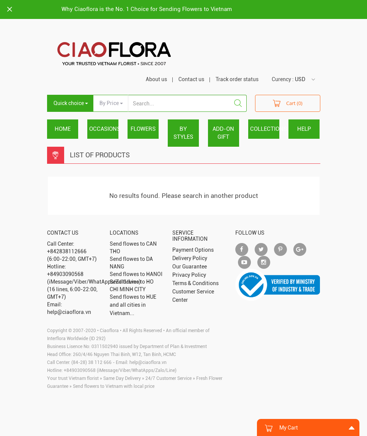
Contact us (191, 79)
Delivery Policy (189, 258)
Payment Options (193, 250)
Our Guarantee (189, 266)
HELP (304, 128)
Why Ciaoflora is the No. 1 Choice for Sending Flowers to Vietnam (146, 9)
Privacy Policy (189, 275)
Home (63, 128)
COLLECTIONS (264, 128)
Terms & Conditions (195, 283)
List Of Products (100, 155)
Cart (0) (287, 103)
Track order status (237, 79)
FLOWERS (143, 128)
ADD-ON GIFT (223, 132)
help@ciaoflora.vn (148, 362)
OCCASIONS (103, 128)
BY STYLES (183, 132)
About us (156, 79)
